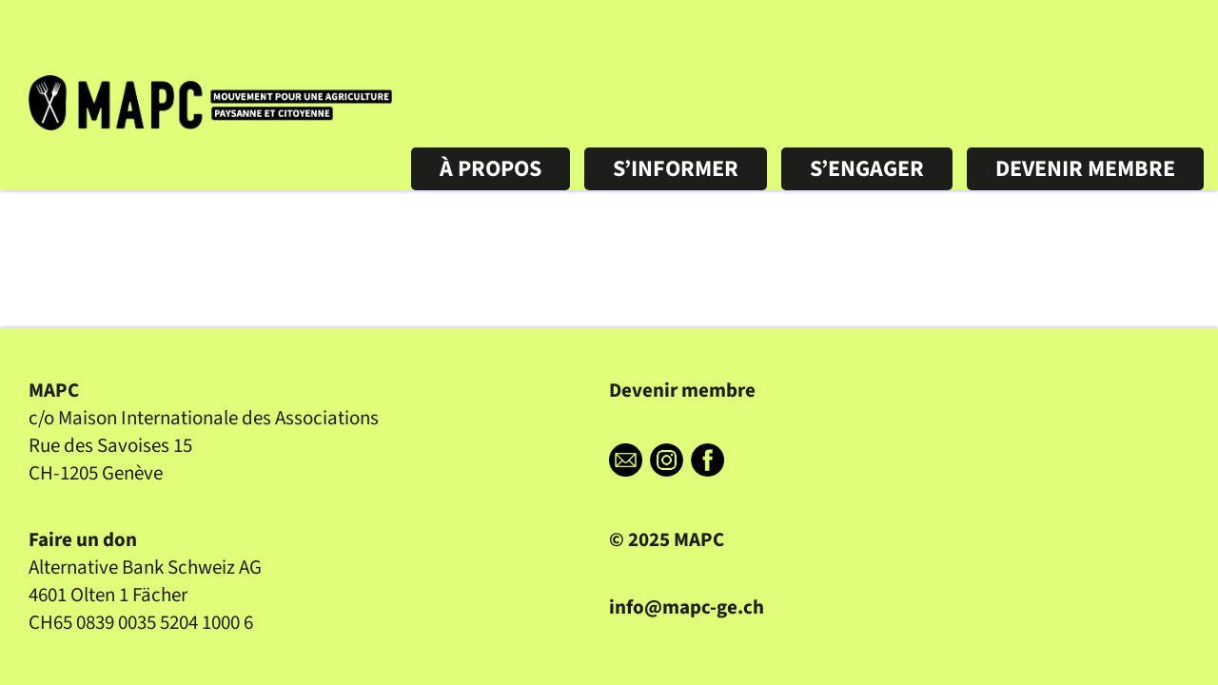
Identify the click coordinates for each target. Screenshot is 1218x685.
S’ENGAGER (867, 169)
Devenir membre (682, 390)
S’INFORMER (675, 169)
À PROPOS (490, 169)
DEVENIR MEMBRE (1085, 169)
